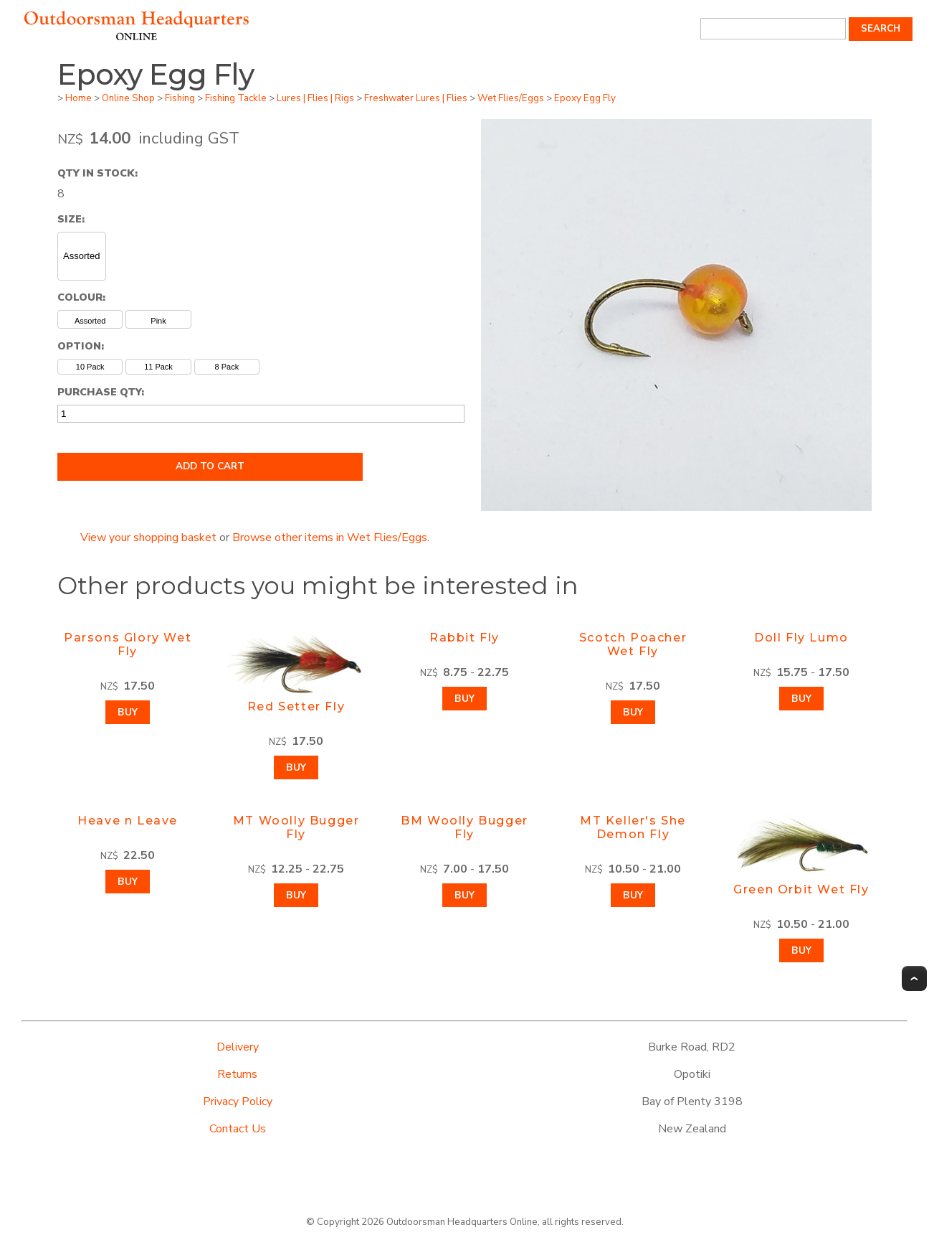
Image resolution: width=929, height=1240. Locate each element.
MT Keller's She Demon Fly (633, 827)
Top (914, 978)
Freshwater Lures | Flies (415, 98)
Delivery (237, 1047)
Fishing (180, 98)
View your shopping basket (148, 537)
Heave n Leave (127, 820)
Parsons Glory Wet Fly (127, 644)
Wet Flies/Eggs (510, 98)
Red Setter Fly (296, 706)
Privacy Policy (237, 1101)
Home (78, 98)
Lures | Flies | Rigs (315, 98)
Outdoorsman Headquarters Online (462, 1222)
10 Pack (90, 366)
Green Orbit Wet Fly (801, 889)
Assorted (81, 255)
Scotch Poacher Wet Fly (633, 644)
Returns (237, 1074)
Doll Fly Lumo (801, 637)
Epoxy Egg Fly (585, 98)
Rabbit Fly (464, 637)
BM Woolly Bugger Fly (464, 827)
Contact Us (237, 1129)
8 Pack (227, 366)
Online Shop (128, 98)
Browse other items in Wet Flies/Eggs (329, 537)
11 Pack (158, 366)
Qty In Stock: (97, 173)
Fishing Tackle (236, 98)
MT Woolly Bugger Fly (296, 827)
